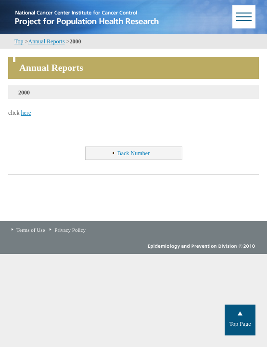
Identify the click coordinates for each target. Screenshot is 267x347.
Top (19, 41)
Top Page (240, 323)
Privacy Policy (70, 230)
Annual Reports (46, 41)
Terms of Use (30, 230)
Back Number (133, 153)
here (26, 112)
